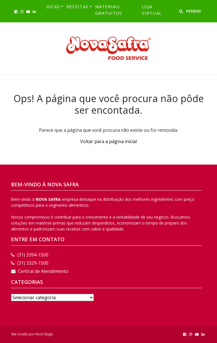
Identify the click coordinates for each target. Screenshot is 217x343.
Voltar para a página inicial (108, 141)
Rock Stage (44, 334)
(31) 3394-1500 (29, 255)
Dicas (53, 6)
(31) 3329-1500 (29, 263)
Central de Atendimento (39, 271)
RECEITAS (77, 6)
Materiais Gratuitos (108, 10)
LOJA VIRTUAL (152, 10)
